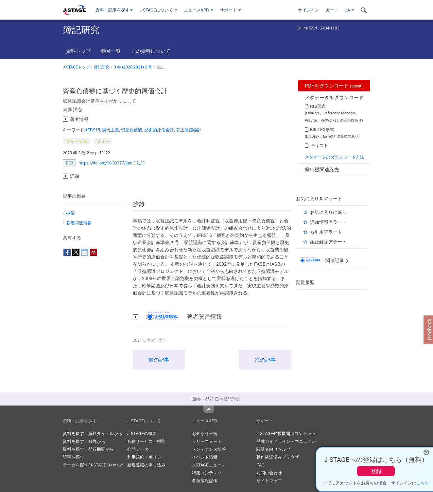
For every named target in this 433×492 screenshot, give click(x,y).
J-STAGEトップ (76, 66)
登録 (376, 471)
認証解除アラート (328, 241)
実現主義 (110, 130)
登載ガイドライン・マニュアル (286, 441)
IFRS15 (93, 130)
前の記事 (158, 359)
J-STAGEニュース (209, 465)
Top (208, 409)
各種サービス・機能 (146, 441)
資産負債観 (131, 130)
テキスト (319, 145)
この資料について (150, 50)
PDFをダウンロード (334, 85)
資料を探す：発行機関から (88, 449)
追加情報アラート (328, 222)
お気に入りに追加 (328, 212)
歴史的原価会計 (159, 130)
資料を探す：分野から (84, 441)
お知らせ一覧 (204, 433)
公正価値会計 (188, 130)
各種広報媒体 (204, 480)
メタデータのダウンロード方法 (334, 157)
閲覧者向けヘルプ (273, 449)
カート (332, 10)
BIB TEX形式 (322, 129)
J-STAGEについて (158, 10)
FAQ (260, 465)
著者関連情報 (79, 223)
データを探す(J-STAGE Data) (93, 465)
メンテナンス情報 (209, 449)
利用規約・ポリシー (146, 457)
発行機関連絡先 (322, 169)
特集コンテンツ (207, 473)
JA (349, 10)
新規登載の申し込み (146, 465)
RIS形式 (317, 106)
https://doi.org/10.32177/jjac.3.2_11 (111, 163)
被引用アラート (326, 232)
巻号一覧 (111, 50)
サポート (230, 10)
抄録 (70, 213)
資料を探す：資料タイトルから (92, 433)
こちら (422, 483)
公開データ (137, 449)
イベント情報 (204, 457)
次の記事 (265, 359)
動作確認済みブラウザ (277, 457)
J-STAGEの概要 (142, 433)
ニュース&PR (198, 10)
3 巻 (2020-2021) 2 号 (133, 66)
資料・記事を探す (114, 10)
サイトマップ (269, 480)
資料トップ (78, 50)
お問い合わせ (269, 473)
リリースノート (207, 441)
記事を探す (73, 457)
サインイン (308, 10)
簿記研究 (102, 66)
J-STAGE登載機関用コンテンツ (286, 433)
